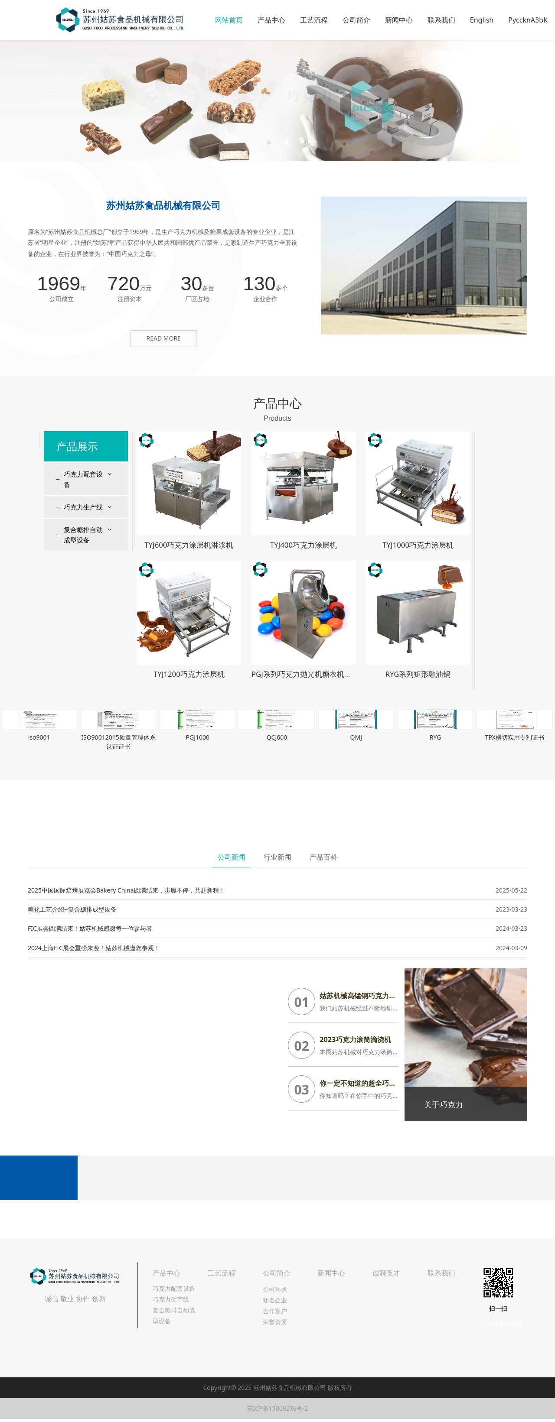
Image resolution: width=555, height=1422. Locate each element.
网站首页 (229, 20)
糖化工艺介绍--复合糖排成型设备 (72, 909)
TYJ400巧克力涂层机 (303, 545)
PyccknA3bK (528, 20)
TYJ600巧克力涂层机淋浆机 (188, 545)
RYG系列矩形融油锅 (418, 674)
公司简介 (356, 20)
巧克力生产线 (83, 507)
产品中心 (271, 20)
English (481, 20)
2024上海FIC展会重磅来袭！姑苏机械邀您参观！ (94, 948)
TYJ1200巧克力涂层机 (189, 674)
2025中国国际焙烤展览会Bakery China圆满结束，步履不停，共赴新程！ (126, 890)
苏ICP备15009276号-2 (277, 1408)
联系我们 (441, 20)
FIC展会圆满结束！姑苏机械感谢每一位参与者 (90, 928)
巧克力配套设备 (83, 479)
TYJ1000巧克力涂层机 (418, 545)
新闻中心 (399, 20)
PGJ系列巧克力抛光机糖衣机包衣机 (308, 674)
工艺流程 (314, 20)
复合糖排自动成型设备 (83, 534)
